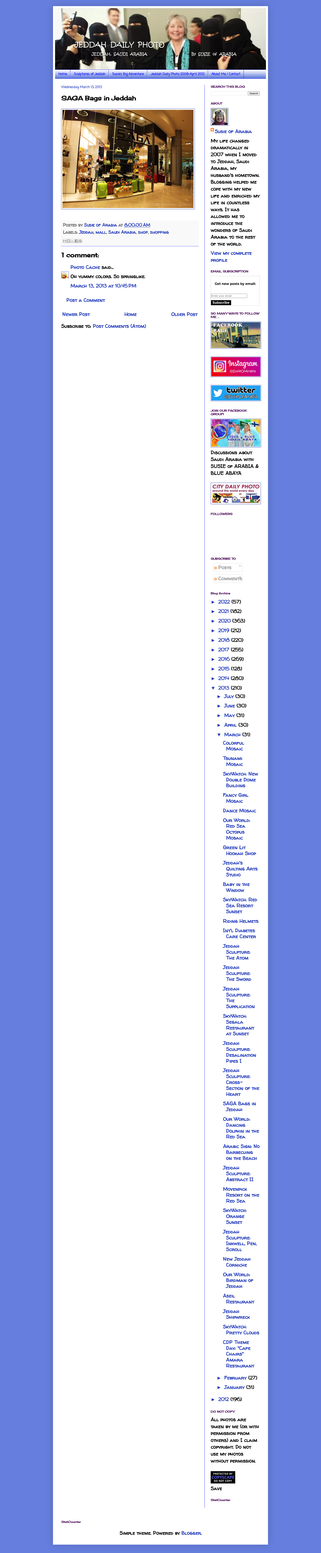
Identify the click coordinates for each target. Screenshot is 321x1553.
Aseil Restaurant (238, 1298)
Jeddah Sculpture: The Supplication (239, 997)
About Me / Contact (225, 74)
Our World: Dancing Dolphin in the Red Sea (241, 1128)
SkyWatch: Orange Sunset (235, 1216)
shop (143, 232)
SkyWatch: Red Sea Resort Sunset (240, 905)
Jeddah (86, 232)
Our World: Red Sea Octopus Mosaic (236, 829)
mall (101, 232)
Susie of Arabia (233, 131)
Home (62, 74)
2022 (224, 601)
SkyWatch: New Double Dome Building (240, 779)
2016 (224, 659)
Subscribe (220, 303)
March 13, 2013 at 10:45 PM (103, 285)
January (235, 1387)
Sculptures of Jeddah (89, 74)
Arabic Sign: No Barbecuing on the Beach (241, 1152)
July (229, 696)
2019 (224, 630)
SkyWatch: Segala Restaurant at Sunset (238, 1025)
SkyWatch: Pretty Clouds (241, 1329)
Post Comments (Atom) (119, 326)
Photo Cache (85, 267)
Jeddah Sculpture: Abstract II (238, 1173)
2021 (224, 611)
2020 (225, 620)
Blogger (191, 1533)
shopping (159, 232)
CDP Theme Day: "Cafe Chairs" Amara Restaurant (238, 1354)
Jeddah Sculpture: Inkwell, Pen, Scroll (240, 1240)
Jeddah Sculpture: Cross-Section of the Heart (241, 1082)
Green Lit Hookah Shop (239, 850)
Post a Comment (85, 300)
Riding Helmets (240, 921)
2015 (224, 668)
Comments (228, 578)
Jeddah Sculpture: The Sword (237, 973)
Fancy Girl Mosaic (235, 798)
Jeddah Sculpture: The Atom (236, 952)
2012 (224, 1399)
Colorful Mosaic (233, 746)
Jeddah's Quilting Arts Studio (240, 868)
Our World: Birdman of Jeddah (238, 1280)
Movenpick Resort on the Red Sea (241, 1195)
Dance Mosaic (239, 810)
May (230, 715)
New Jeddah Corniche (237, 1262)
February (236, 1377)
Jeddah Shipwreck (236, 1314)
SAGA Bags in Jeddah (239, 1106)
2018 (224, 640)
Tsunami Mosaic (233, 761)
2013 (224, 688)
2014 (224, 678)
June (230, 705)
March (233, 734)
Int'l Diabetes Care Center (239, 933)
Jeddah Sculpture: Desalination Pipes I (239, 1052)
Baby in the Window (236, 887)
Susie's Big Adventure (128, 74)
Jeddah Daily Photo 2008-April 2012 (178, 74)
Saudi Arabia (122, 232)
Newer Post (76, 314)
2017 (224, 649)
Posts (222, 567)
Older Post (184, 314)
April (231, 725)
